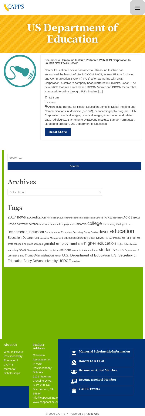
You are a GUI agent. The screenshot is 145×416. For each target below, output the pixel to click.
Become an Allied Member (98, 370)
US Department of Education (89, 123)
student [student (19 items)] (65, 250)
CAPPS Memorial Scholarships (12, 369)
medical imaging (71, 115)
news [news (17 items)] (22, 250)
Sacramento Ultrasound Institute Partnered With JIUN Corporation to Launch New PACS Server (88, 61)
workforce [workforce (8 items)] (76, 261)
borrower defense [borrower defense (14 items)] (28, 223)
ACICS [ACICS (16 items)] (127, 217)
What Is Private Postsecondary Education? (13, 356)
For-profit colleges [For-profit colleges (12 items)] (32, 243)
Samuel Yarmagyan (122, 119)
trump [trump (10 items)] (21, 255)
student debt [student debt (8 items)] (77, 250)
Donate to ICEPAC (92, 361)
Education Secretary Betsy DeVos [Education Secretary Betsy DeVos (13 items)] (84, 237)
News (52, 102)
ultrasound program (57, 123)
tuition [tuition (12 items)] (58, 255)
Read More (58, 131)
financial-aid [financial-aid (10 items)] (119, 238)
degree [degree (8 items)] (129, 224)
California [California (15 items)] (80, 223)
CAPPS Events (89, 388)
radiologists (59, 119)
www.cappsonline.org (46, 402)
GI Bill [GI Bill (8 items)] (80, 244)
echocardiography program (111, 111)
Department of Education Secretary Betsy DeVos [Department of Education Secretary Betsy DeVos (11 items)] (71, 232)
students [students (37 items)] (107, 249)
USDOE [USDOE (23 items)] (65, 261)
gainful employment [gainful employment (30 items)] (60, 243)
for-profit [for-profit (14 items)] (131, 237)
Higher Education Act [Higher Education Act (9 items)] (127, 244)
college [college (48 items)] (94, 223)
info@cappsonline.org (46, 397)
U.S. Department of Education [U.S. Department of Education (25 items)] (86, 255)
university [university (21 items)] (50, 261)
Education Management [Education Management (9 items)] (51, 238)
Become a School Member (97, 379)
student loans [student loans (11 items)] (90, 250)
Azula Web (92, 413)
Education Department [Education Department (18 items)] (23, 237)
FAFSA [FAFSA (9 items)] (108, 238)
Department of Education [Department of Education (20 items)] (26, 232)
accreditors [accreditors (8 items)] (118, 218)
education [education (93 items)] (122, 231)
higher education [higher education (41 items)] (100, 243)
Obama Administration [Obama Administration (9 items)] (37, 250)
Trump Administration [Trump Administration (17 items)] (39, 255)
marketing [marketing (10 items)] (13, 250)
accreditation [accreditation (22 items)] (36, 217)
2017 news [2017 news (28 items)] (17, 217)
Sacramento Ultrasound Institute (88, 119)
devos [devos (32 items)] (104, 231)
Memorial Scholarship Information (104, 351)
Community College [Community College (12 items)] (114, 224)
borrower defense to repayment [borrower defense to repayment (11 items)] (56, 224)
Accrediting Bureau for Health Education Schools (79, 106)
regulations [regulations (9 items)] (54, 250)
